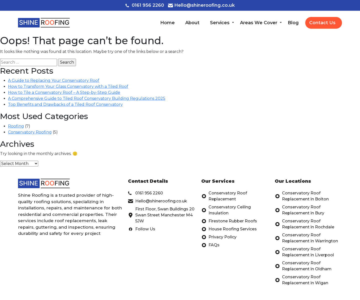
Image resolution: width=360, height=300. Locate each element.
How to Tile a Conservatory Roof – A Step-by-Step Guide (64, 92)
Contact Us (322, 22)
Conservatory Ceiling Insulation (226, 210)
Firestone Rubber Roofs (229, 221)
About (192, 22)
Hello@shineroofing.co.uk (201, 5)
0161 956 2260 (145, 5)
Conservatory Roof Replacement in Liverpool (304, 252)
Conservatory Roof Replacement (224, 196)
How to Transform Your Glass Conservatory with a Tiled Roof (68, 86)
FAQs (210, 245)
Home (167, 22)
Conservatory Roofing (30, 132)
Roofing (16, 126)
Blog (293, 22)
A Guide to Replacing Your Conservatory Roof (53, 80)
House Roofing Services (229, 229)
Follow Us (141, 229)
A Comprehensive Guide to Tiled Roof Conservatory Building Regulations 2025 (86, 98)
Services (220, 22)
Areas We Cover (258, 22)
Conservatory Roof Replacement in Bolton (302, 196)
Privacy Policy (218, 237)
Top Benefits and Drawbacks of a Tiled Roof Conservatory (65, 104)
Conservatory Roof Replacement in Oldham (303, 266)
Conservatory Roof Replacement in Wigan (301, 280)
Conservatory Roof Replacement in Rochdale (304, 224)
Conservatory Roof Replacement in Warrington (306, 238)
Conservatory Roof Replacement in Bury (299, 210)
